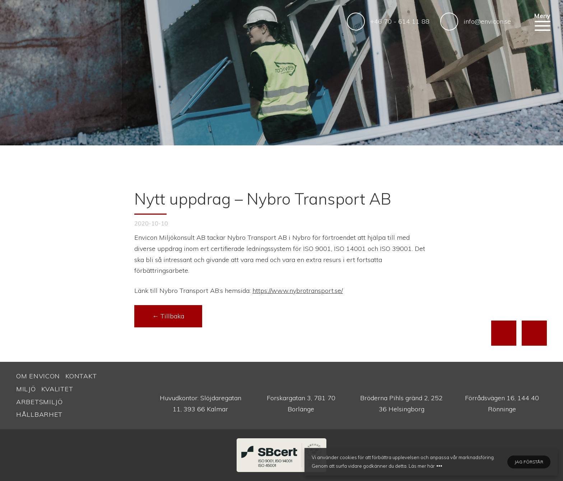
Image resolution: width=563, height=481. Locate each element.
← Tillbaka (168, 316)
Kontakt (81, 376)
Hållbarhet (39, 414)
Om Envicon (38, 376)
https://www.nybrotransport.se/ (297, 290)
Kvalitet (57, 389)
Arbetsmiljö (39, 402)
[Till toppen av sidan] (503, 333)
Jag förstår (529, 461)
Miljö (26, 389)
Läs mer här (422, 466)
